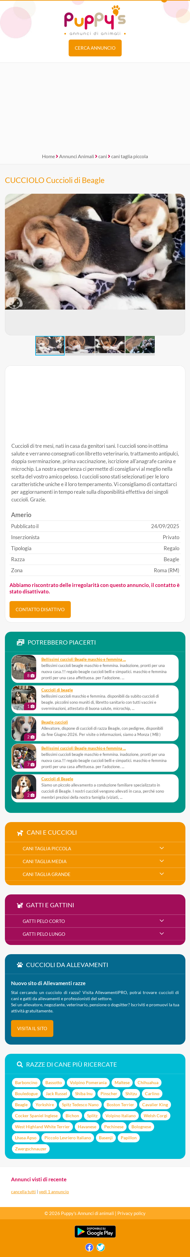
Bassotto (53, 1082)
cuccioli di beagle (57, 690)
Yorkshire (45, 1104)
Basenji (106, 1137)
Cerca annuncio (95, 48)
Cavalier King (155, 1104)
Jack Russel (56, 1093)
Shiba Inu (84, 1093)
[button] (10, 264)
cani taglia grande (46, 874)
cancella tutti (23, 1191)
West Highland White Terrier (42, 1126)
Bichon (72, 1115)
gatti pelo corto (44, 921)
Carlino (152, 1093)
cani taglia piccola (129, 156)
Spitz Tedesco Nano (80, 1104)
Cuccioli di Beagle (57, 779)
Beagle (21, 1104)
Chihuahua (148, 1082)
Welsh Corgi (155, 1115)
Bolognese (141, 1126)
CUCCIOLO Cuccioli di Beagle (54, 180)
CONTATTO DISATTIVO (40, 609)
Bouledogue (26, 1093)
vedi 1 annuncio (54, 1191)
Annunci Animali (76, 156)
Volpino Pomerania (88, 1082)
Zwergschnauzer (31, 1148)
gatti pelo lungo (44, 934)
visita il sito (32, 1028)
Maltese (122, 1082)
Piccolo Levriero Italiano (67, 1137)
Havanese (87, 1126)
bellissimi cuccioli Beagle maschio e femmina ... (83, 659)
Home (48, 156)
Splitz (92, 1115)
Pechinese (114, 1126)
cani (102, 156)
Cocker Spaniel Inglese (36, 1115)
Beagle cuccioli (54, 722)
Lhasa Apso (25, 1137)
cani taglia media (44, 861)
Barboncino (26, 1082)
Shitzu (131, 1093)
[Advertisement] (95, 106)
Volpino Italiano (120, 1115)
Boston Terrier (120, 1104)
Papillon (129, 1137)
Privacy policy (131, 1213)
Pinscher (109, 1093)
